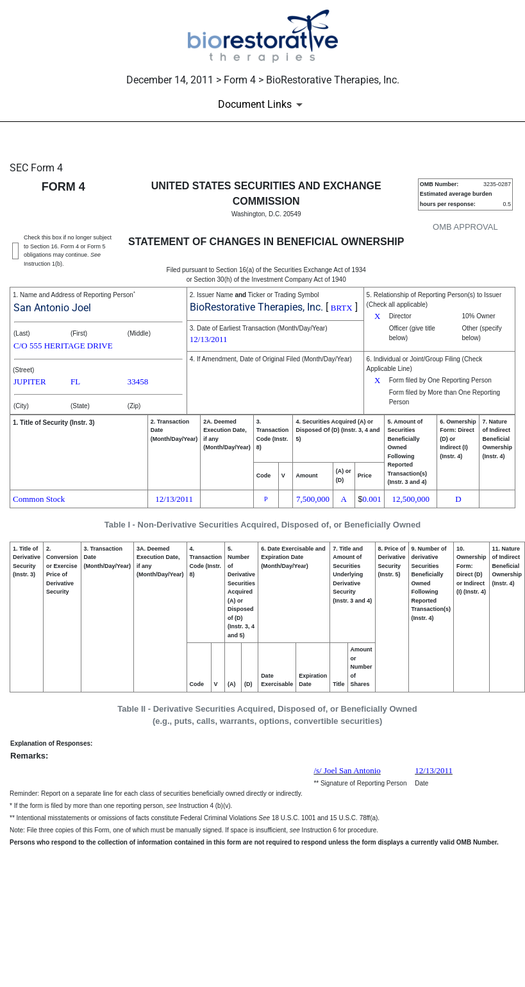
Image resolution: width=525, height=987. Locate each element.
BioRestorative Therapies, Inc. (256, 307)
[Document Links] (262, 105)
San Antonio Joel (52, 308)
